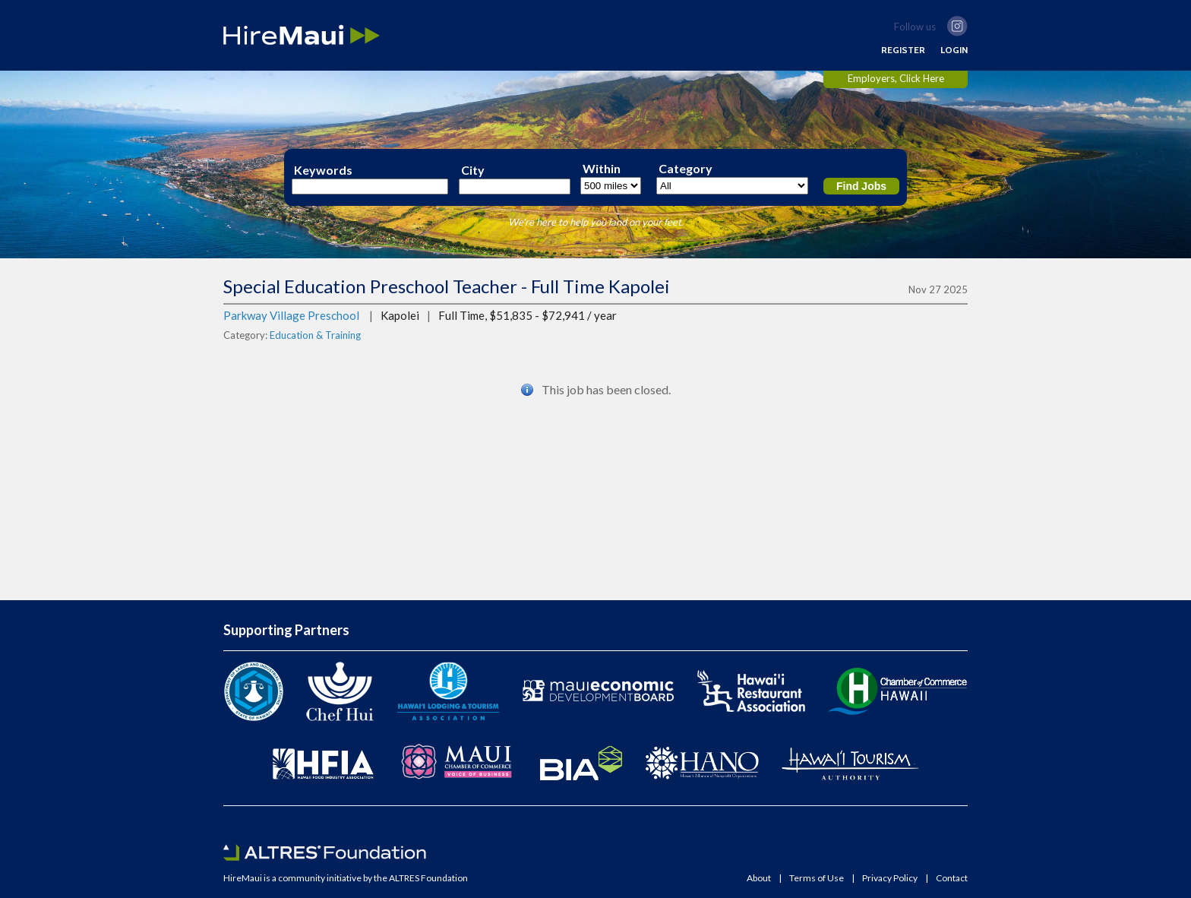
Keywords (323, 170)
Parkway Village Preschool (291, 315)
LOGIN (954, 50)
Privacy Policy (890, 878)
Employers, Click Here (896, 78)
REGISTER (903, 50)
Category (685, 169)
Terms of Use (816, 878)
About (759, 878)
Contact (952, 878)
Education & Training (315, 335)
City (473, 170)
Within (602, 169)
